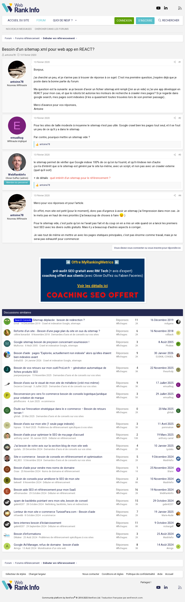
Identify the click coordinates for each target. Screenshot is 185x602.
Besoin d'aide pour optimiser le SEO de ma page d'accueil (49, 434)
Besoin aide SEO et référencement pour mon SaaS (45, 489)
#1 (179, 62)
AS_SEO (18, 460)
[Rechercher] (168, 20)
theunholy (168, 371)
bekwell (17, 482)
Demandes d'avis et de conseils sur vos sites (75, 334)
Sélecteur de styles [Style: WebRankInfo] (16, 574)
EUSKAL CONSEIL (164, 356)
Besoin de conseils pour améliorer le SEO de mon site (47, 479)
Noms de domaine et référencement (61, 471)
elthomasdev (20, 493)
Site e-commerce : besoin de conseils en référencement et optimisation (58, 456)
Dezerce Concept (23, 386)
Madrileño (168, 460)
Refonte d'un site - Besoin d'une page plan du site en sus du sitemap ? (57, 331)
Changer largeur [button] (37, 574)
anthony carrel (21, 438)
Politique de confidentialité (140, 574)
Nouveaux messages (19, 29)
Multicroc (19, 345)
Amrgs (17, 548)
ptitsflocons (20, 401)
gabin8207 (19, 504)
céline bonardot (22, 334)
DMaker (18, 537)
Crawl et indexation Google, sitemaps (61, 323)
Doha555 (18, 360)
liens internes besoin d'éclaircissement (37, 523)
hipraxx (17, 427)
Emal (16, 323)
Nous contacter (91, 574)
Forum (41, 20)
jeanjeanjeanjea (22, 375)
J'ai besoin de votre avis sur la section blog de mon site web (51, 445)
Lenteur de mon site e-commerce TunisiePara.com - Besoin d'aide (54, 511)
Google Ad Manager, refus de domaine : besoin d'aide (46, 544)
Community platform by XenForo (71, 598)
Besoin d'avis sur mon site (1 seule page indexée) (44, 424)
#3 (179, 154)
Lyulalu (17, 449)
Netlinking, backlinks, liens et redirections (66, 504)
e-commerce (48, 401)
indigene (168, 323)
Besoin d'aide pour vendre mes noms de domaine (44, 468)
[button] (76, 20)
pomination (167, 427)
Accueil (169, 574)
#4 (179, 195)
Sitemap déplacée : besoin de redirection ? (59, 320)
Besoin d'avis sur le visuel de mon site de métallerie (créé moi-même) (56, 383)
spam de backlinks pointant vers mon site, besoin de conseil (51, 500)
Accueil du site (18, 20)
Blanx (170, 471)
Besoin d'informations (27, 534)
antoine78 (10, 55)
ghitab (17, 416)
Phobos (169, 345)
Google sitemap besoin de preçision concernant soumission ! (51, 342)
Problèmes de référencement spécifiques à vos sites (65, 427)
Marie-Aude (167, 515)
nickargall (168, 526)
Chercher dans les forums (52, 29)
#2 (179, 118)
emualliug (168, 386)
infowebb (18, 515)
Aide (159, 574)
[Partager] (174, 62)
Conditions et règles (112, 574)
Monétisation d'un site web (52, 548)
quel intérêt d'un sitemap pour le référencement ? (80, 178)
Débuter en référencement (62, 438)
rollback (169, 334)
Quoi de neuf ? (63, 20)
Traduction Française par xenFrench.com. (122, 598)
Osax (16, 471)
